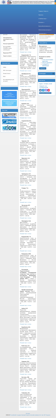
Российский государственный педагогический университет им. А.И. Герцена (30, 415)
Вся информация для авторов (8, 80)
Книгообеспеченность (45, 26)
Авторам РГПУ (43, 37)
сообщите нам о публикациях (7, 48)
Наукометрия (43, 33)
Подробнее (42, 68)
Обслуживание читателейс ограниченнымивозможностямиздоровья (9, 103)
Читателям (42, 41)
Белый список (6, 73)
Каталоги (41, 22)
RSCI (4, 76)
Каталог (28, 413)
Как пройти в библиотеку (45, 92)
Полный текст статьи (25, 52)
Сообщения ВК (44, 87)
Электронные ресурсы (45, 29)
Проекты (41, 15)
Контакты (41, 44)
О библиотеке (43, 18)
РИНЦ (4, 67)
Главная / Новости (43, 11)
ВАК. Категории (7, 70)
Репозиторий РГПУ (8, 43)
